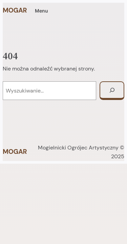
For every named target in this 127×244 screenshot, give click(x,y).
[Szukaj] (112, 90)
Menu (41, 11)
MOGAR (15, 10)
